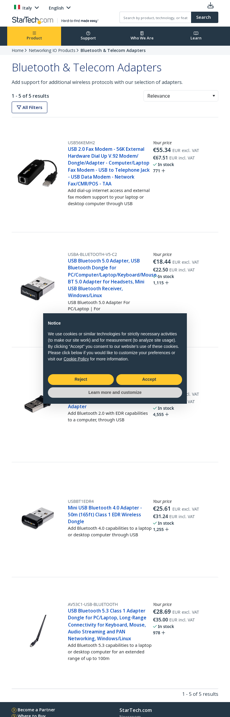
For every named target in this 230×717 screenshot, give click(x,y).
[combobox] (180, 96)
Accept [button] (149, 379)
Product (34, 36)
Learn (196, 36)
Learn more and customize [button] (114, 392)
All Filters (29, 107)
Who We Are (142, 36)
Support (88, 36)
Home (18, 50)
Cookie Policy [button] (76, 359)
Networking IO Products (52, 50)
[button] (213, 95)
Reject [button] (81, 379)
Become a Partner (36, 710)
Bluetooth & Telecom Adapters (113, 50)
